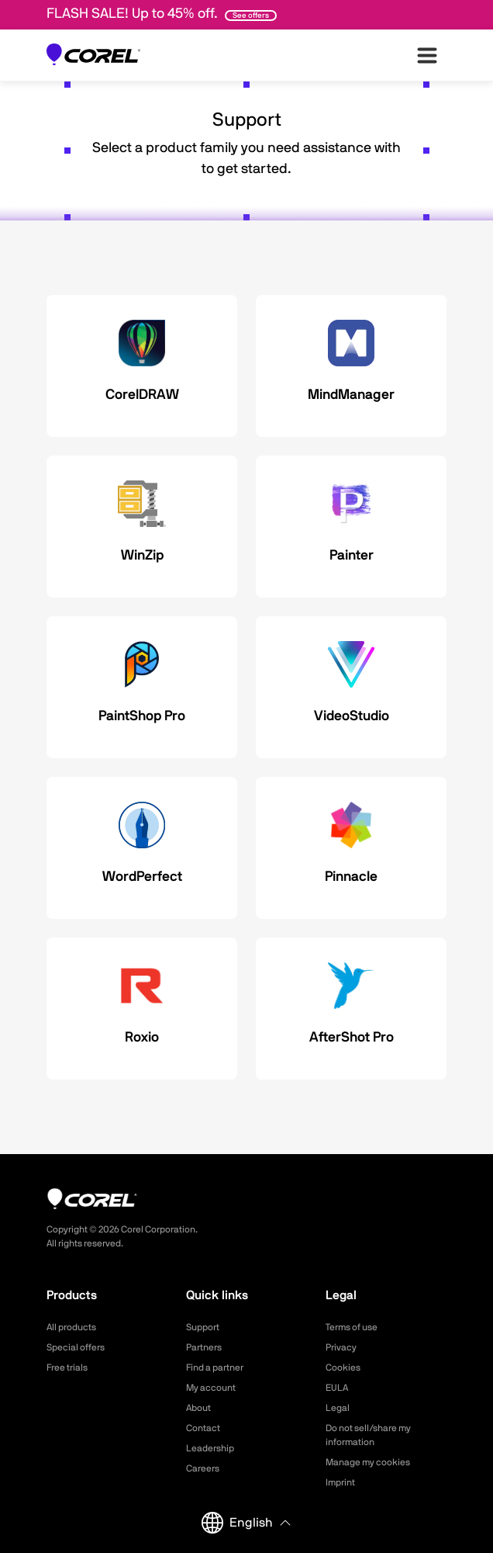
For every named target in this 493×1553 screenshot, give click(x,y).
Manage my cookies (368, 1462)
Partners (204, 1347)
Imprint (340, 1482)
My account (211, 1387)
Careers (202, 1468)
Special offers (76, 1347)
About (198, 1408)
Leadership (210, 1448)
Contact (203, 1428)
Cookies (343, 1367)
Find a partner (214, 1367)
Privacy (341, 1347)
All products (71, 1327)
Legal (338, 1408)
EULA (337, 1387)
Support (202, 1327)
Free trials (67, 1367)
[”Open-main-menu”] (427, 55)
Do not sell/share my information (368, 1435)
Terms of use (352, 1327)
